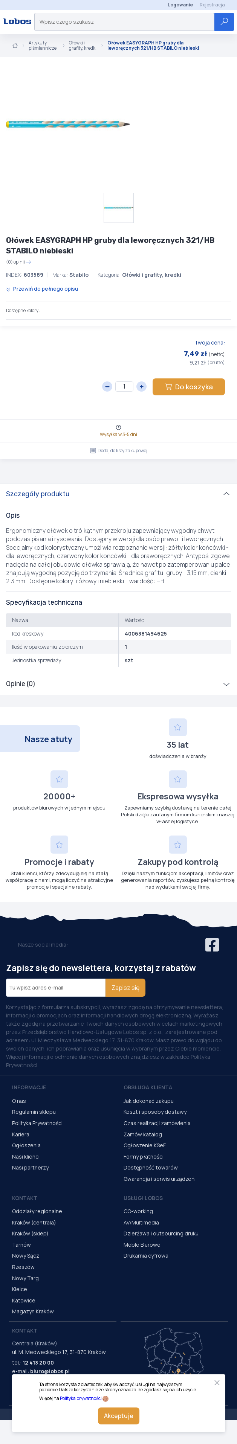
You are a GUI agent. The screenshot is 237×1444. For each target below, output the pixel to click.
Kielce (19, 1289)
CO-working (138, 1211)
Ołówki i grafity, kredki (82, 45)
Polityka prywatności (81, 1398)
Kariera (20, 1134)
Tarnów (21, 1244)
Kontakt (24, 1198)
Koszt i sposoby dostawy (155, 1111)
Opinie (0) (20, 684)
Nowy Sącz (25, 1255)
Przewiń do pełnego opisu (42, 288)
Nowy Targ (25, 1278)
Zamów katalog (143, 1134)
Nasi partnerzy (30, 1167)
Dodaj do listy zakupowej (118, 450)
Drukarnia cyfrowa (146, 1255)
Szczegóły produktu (37, 494)
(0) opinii (18, 262)
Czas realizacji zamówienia (157, 1123)
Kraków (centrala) (34, 1222)
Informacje (29, 1087)
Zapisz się (125, 988)
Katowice (23, 1300)
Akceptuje (118, 1416)
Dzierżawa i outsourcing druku (161, 1233)
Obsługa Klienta (148, 1087)
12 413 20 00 (38, 1362)
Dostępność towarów (151, 1167)
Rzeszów (23, 1266)
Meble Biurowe (142, 1244)
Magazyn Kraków (33, 1311)
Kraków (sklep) (30, 1233)
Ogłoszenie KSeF (145, 1145)
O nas (19, 1100)
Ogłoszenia (26, 1145)
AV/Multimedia (141, 1222)
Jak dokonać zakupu (149, 1100)
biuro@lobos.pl (50, 1371)
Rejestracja (212, 5)
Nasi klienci (26, 1156)
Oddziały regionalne (37, 1211)
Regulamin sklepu (34, 1111)
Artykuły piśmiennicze (43, 45)
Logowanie (180, 5)
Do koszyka (189, 386)
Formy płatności (144, 1156)
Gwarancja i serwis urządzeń (159, 1178)
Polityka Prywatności (37, 1123)
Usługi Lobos (143, 1198)
